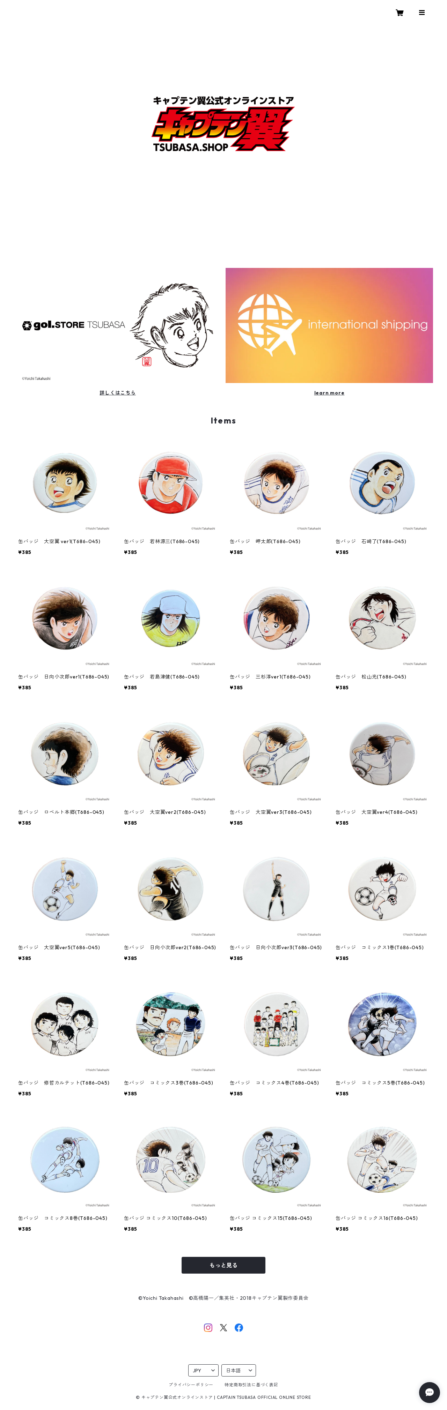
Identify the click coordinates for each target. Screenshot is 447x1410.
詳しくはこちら (118, 393)
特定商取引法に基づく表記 (251, 1384)
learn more (329, 393)
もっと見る (223, 1265)
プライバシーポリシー (191, 1384)
